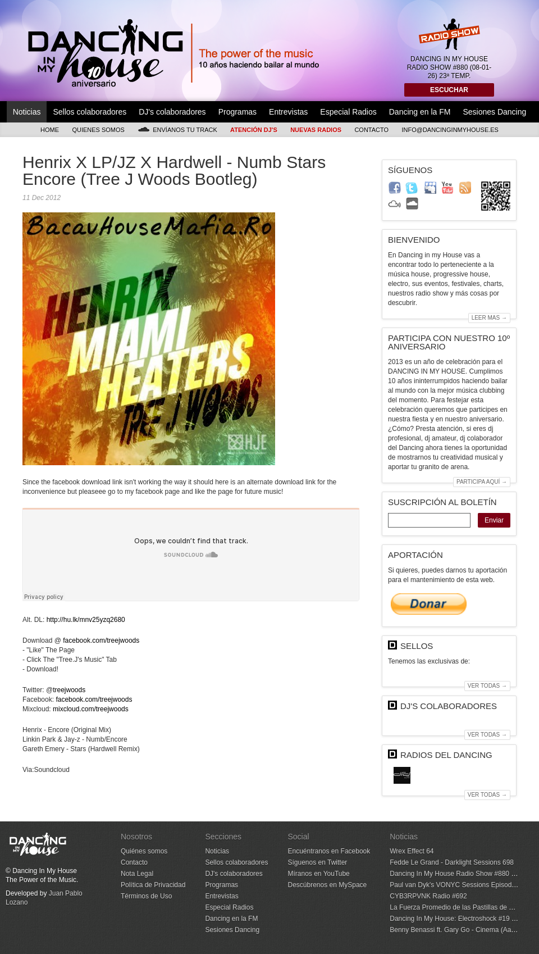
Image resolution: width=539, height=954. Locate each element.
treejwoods (69, 690)
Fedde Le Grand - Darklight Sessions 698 (452, 862)
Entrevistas (288, 111)
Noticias (27, 111)
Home (49, 129)
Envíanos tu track (177, 129)
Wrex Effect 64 (411, 851)
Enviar (494, 520)
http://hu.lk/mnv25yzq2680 (86, 620)
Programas (237, 111)
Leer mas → (489, 318)
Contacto (371, 129)
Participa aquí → (481, 482)
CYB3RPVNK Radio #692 (428, 896)
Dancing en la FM (420, 111)
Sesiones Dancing (494, 111)
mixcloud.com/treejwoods (91, 709)
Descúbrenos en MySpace (327, 885)
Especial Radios (348, 111)
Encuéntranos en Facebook (328, 851)
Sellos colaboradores (89, 111)
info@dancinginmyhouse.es (450, 129)
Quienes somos (98, 129)
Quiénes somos (144, 851)
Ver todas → (487, 686)
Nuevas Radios (315, 129)
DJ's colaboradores (172, 111)
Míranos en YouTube (318, 874)
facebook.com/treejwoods (101, 640)
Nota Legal (137, 874)
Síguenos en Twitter (317, 862)
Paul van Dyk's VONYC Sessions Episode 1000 (461, 885)
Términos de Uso (146, 896)
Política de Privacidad (153, 885)
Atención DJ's (253, 129)
